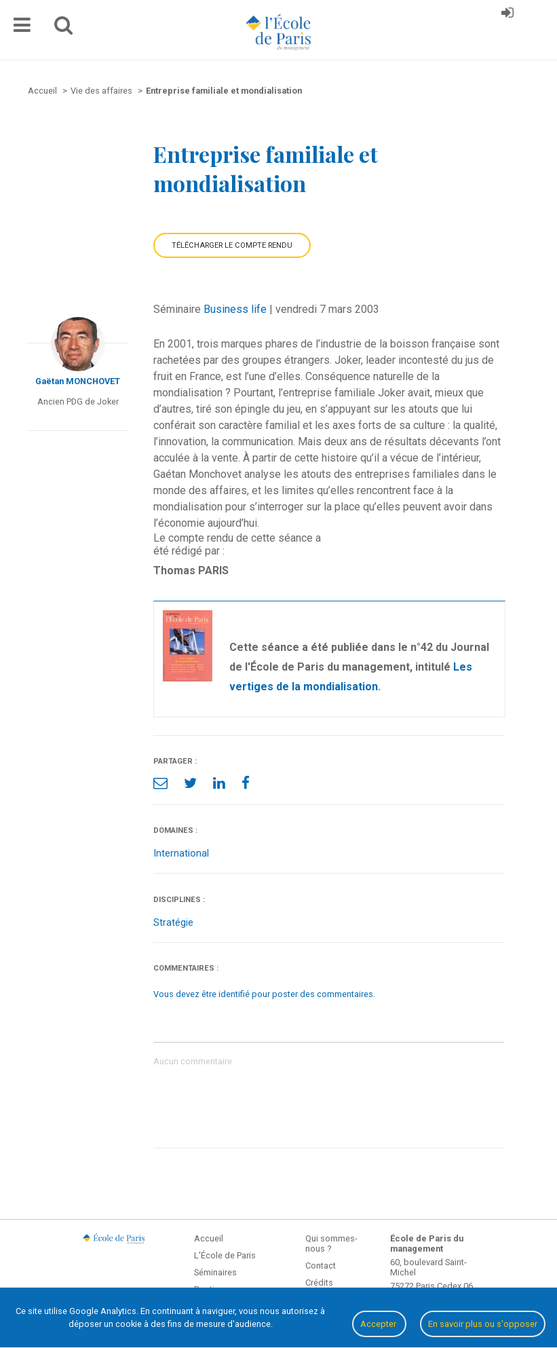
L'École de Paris (225, 1255)
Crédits (319, 1282)
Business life (235, 309)
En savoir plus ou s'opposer (482, 1324)
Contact (320, 1265)
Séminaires (215, 1272)
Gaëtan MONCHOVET (77, 381)
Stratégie (173, 923)
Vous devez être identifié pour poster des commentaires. (264, 994)
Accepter (379, 1324)
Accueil (208, 1238)
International (181, 853)
